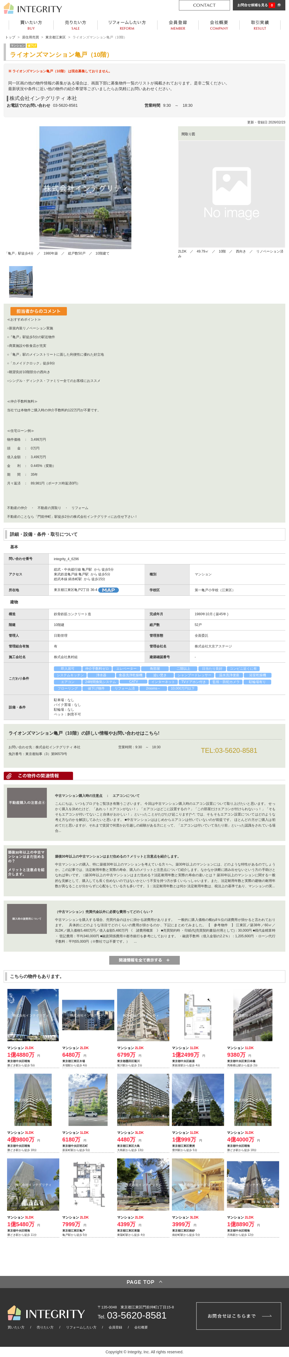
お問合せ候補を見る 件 (259, 5)
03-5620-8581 (65, 105)
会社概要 (141, 1327)
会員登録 (115, 1327)
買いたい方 (16, 1327)
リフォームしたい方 (81, 1327)
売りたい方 (45, 1327)
